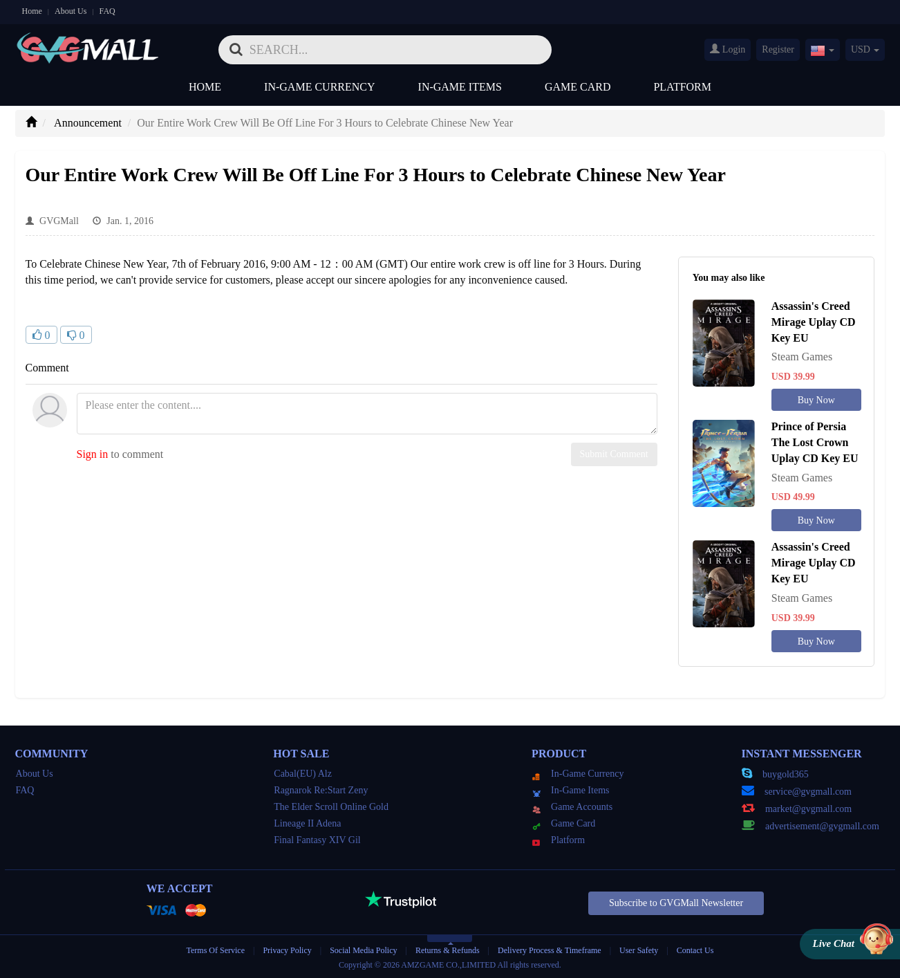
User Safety (638, 950)
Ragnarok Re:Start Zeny (321, 790)
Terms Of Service (216, 950)
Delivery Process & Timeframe (549, 950)
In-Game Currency (319, 87)
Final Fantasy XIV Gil (317, 840)
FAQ (107, 11)
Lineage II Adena (307, 823)
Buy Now (816, 400)
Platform (682, 87)
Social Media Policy (363, 950)
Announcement (88, 123)
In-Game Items (460, 87)
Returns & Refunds (447, 950)
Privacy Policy (288, 950)
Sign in (93, 454)
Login (727, 49)
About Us (70, 11)
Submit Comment (614, 454)
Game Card (578, 87)
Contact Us (695, 950)
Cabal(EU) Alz (303, 773)
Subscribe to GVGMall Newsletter (676, 903)
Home (32, 11)
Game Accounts (572, 806)
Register (778, 49)
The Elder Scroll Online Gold (331, 807)
